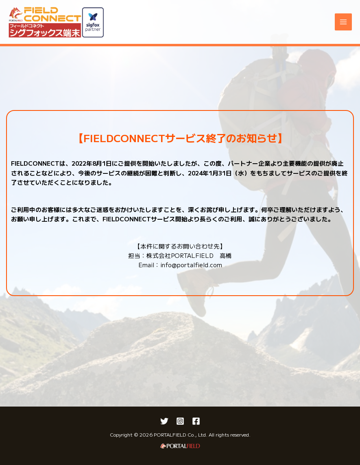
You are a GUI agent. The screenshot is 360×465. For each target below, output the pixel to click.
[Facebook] (196, 421)
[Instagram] (180, 421)
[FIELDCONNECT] (57, 22)
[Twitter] (164, 421)
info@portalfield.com (191, 264)
